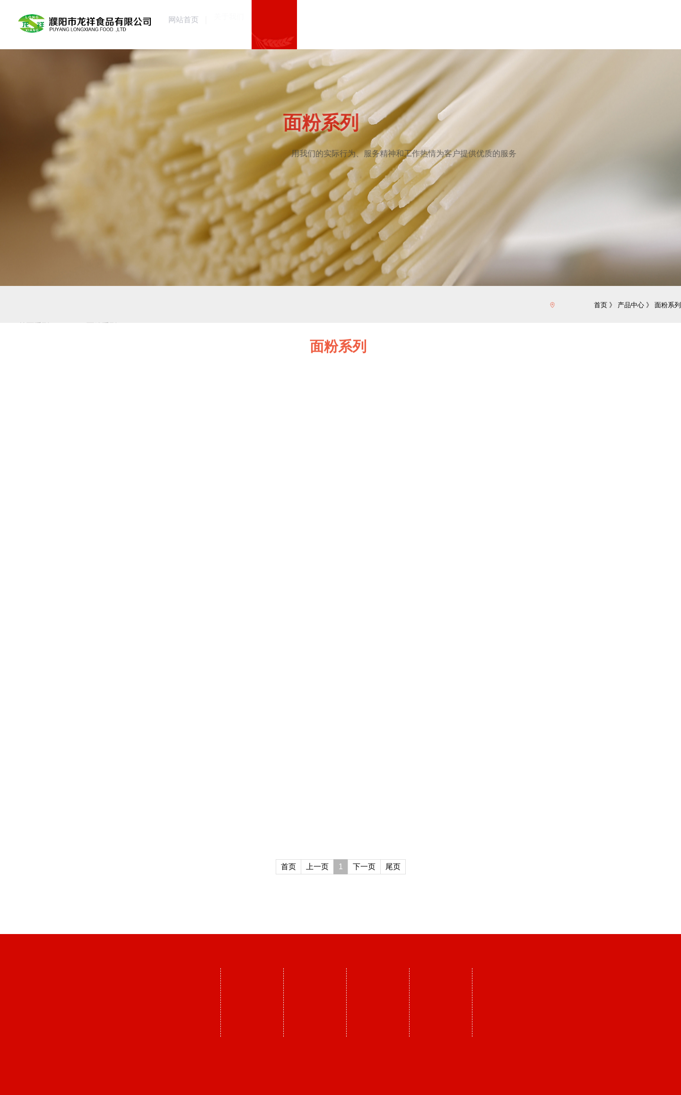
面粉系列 (668, 305)
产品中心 (631, 305)
